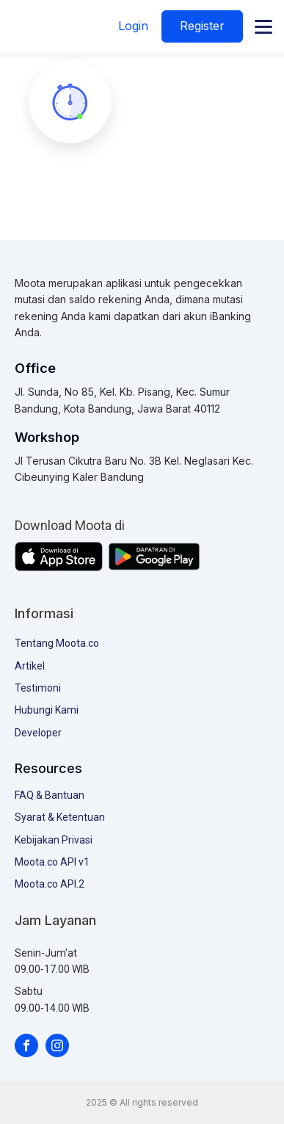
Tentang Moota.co (57, 643)
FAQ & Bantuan (49, 795)
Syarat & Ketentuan (60, 817)
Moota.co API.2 (49, 884)
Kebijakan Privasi (53, 840)
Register (202, 25)
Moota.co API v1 (52, 862)
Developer (38, 733)
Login (133, 25)
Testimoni (38, 688)
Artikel (30, 666)
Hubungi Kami (47, 710)
